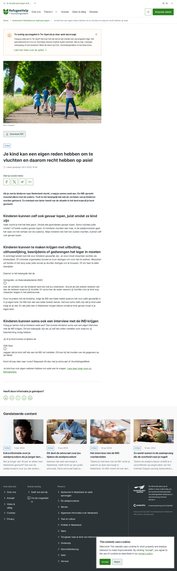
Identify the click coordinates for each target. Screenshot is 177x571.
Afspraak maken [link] (163, 12)
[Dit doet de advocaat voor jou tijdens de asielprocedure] (67, 445)
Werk (61, 531)
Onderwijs (64, 543)
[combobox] (20, 3)
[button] (96, 34)
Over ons (36, 11)
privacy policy (146, 553)
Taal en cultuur (66, 519)
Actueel (65, 11)
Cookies (9, 512)
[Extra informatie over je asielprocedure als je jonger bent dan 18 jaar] (23, 445)
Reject (117, 562)
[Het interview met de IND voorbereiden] (110, 445)
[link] (15, 12)
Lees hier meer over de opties (31, 50)
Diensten (93, 11)
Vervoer (63, 561)
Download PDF (15, 134)
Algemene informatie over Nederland (77, 512)
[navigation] (51, 12)
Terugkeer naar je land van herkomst (77, 537)
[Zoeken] (148, 12)
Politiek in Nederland (69, 525)
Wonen (62, 507)
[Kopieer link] (30, 182)
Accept (105, 562)
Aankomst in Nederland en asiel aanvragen (30, 20)
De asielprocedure (68, 500)
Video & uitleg (79, 11)
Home (5, 20)
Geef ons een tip (37, 492)
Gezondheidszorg (68, 549)
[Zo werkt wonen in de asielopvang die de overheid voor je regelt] (154, 445)
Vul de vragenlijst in (37, 499)
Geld (61, 555)
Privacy (8, 519)
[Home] (15, 12)
